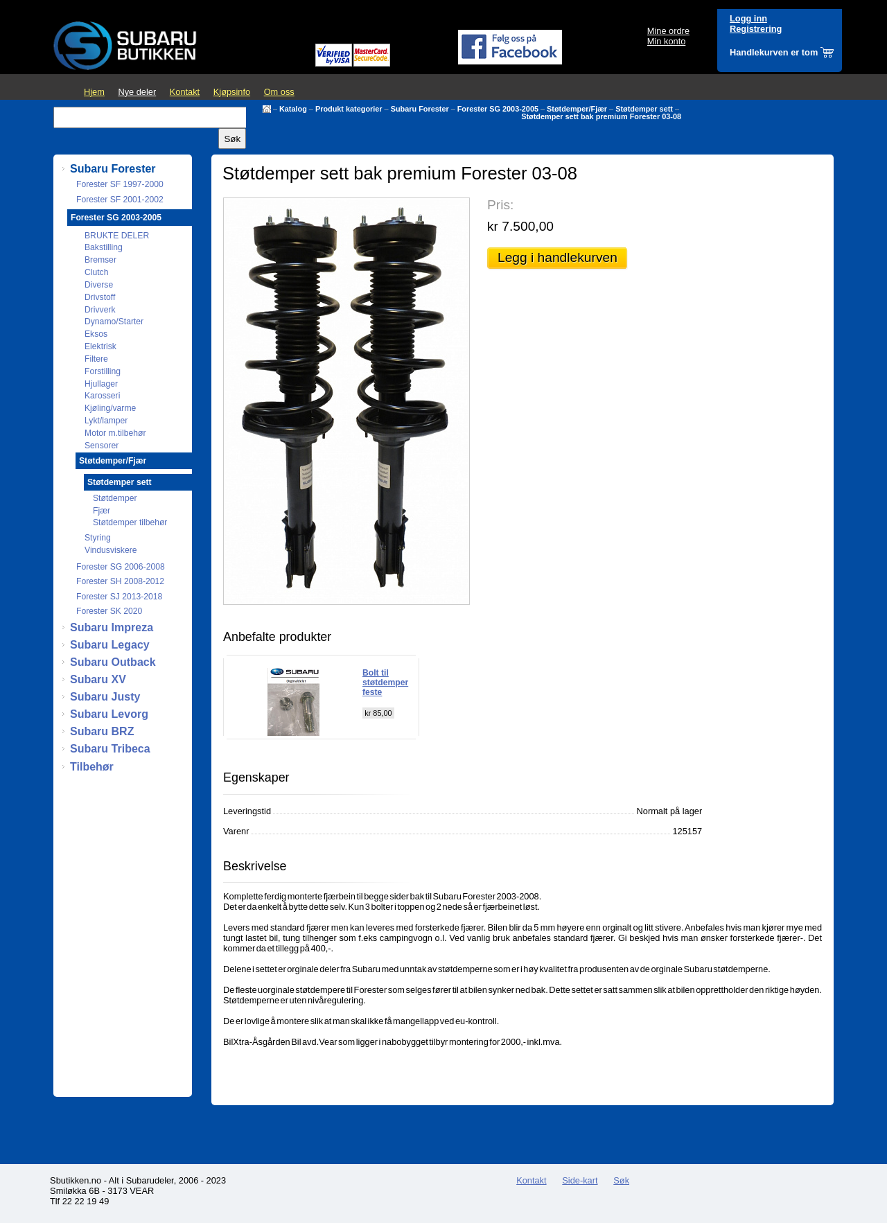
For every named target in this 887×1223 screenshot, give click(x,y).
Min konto (666, 41)
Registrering (756, 29)
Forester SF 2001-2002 (120, 199)
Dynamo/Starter (114, 321)
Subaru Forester (420, 109)
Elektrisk (100, 346)
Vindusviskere (111, 550)
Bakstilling (104, 247)
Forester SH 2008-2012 (120, 581)
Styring (98, 538)
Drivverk (100, 310)
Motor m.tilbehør (115, 433)
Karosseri (102, 396)
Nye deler (137, 92)
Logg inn (748, 18)
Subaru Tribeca (110, 749)
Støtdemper (115, 498)
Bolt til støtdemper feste (385, 682)
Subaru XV (98, 679)
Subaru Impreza (111, 627)
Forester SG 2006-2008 (120, 567)
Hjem (94, 92)
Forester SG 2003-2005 (497, 109)
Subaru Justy (105, 697)
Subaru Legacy (110, 645)
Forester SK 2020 (109, 611)
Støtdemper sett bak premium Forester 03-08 (601, 116)
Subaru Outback (113, 662)
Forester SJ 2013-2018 (119, 596)
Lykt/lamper (106, 420)
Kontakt (185, 92)
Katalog (293, 109)
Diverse (99, 285)
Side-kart (579, 1180)
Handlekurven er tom (774, 52)
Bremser (100, 260)
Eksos (96, 334)
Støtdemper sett (644, 109)
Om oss (279, 92)
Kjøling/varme (110, 408)
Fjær (101, 511)
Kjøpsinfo (231, 92)
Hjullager (101, 384)
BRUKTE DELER (117, 235)
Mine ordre (668, 31)
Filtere (96, 359)
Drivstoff (100, 297)
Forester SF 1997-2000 (120, 184)
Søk (621, 1180)
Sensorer (101, 445)
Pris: (500, 204)
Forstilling (103, 371)
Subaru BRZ (102, 731)
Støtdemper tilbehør (130, 522)
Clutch (96, 272)
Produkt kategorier (349, 109)
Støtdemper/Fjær (577, 109)
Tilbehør (92, 767)
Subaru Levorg (109, 714)
